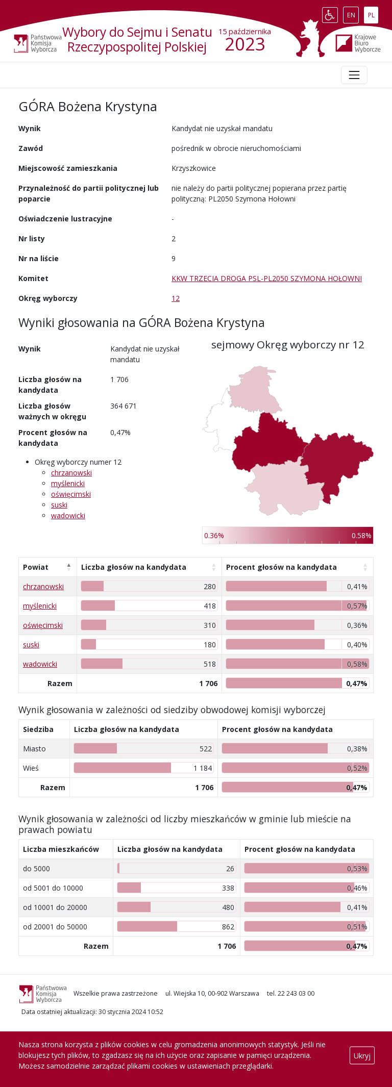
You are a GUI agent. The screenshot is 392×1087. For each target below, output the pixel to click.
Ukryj (362, 1055)
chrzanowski (71, 472)
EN (353, 13)
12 (176, 298)
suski (59, 505)
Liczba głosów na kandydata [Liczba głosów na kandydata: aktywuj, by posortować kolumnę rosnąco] (133, 567)
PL (373, 13)
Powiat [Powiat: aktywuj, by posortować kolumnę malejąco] (35, 567)
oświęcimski (71, 494)
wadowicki (68, 515)
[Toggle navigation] (354, 75)
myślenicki (68, 483)
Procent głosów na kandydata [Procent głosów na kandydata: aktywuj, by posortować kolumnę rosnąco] (281, 567)
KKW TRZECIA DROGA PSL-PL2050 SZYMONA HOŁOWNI (267, 278)
